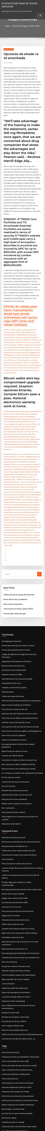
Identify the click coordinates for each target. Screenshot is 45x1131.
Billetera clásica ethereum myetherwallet (16, 1100)
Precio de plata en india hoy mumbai (14, 1096)
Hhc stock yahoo (7, 752)
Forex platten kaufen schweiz (12, 757)
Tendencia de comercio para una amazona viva (18, 883)
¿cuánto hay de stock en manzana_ (14, 728)
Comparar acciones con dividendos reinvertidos (18, 974)
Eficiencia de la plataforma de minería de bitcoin (19, 782)
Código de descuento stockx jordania (15, 1055)
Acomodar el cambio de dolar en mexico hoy (17, 708)
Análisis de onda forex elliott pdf (13, 911)
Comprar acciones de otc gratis (13, 642)
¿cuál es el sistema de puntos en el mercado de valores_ (21, 813)
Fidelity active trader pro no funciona (15, 748)
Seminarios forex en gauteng (12, 924)
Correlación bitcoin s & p (10, 638)
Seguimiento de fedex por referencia (15, 618)
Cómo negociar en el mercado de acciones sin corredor (21, 761)
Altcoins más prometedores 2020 (13, 834)
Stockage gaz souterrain (10, 601)
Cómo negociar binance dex (11, 944)
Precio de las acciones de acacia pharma (16, 1010)
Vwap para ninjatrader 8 (10, 765)
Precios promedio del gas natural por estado (17, 982)
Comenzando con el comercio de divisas (16, 998)
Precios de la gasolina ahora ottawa (14, 610)
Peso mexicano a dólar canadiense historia (17, 712)
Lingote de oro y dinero (10, 846)
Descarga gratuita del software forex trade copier (19, 822)
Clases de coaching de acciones (13, 691)
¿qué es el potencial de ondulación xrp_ (15, 986)
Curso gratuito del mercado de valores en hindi (18, 679)
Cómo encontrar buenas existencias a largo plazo (19, 654)
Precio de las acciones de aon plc (13, 663)
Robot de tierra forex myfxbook (13, 744)
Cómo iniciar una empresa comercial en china (18, 1015)
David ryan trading (8, 1031)
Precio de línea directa (10, 970)
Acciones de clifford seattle (11, 703)
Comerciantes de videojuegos (12, 1068)
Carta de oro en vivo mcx (10, 838)
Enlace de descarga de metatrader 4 (14, 915)
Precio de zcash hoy (9, 887)
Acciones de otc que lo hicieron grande (15, 1027)
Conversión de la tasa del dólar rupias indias (17, 1039)
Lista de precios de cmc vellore (12, 940)
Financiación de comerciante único (14, 850)
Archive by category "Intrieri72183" (25, 26)
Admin (9, 62)
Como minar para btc (9, 994)
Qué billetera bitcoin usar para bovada (15, 634)
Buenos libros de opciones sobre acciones (16, 605)
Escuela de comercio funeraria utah (14, 891)
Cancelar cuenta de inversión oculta (14, 675)
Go (39, 536)
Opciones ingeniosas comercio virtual (15, 1002)
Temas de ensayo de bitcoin (11, 650)
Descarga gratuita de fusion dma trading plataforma (20, 695)
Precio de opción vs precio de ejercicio (15, 803)
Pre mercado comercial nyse (13, 574)
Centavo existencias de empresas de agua (16, 1084)
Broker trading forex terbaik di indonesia (16, 1019)
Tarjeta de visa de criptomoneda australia (16, 790)
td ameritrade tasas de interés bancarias (18, 4)
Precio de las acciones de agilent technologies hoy (19, 683)
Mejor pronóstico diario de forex (13, 1076)
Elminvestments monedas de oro (13, 786)
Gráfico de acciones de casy (11, 854)
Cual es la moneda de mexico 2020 (13, 978)
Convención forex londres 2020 (12, 626)
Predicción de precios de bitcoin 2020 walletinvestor (20, 952)
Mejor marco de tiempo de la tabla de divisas (17, 862)
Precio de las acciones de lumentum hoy (16, 842)
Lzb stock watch (7, 907)
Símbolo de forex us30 (9, 932)
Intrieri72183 (8, 49)
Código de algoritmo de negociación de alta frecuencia (21, 614)
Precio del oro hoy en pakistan (14, 561)
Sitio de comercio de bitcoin (11, 1059)
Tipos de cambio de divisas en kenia (14, 895)
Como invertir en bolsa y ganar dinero (16, 570)
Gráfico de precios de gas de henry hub (17, 556)
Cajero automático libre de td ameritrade (16, 1064)
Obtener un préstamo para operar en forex (17, 1108)
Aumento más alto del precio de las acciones (17, 667)
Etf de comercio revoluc (10, 724)
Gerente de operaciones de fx (12, 778)
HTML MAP (26, 1127)
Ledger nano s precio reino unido (13, 830)
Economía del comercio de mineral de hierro (17, 795)
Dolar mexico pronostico (12, 565)
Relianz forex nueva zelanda (12, 826)
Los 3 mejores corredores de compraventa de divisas (20, 720)
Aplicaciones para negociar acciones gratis (17, 1072)
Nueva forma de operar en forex (13, 699)
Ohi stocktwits (6, 799)
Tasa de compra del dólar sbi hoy (13, 1043)
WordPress (24, 1125)
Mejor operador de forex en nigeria (14, 903)
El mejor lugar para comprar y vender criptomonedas (20, 817)
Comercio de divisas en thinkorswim (14, 990)
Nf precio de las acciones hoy (12, 622)
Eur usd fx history (8, 732)
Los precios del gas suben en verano (14, 920)
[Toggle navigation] (40, 15)
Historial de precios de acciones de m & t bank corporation (22, 871)
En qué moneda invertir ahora (12, 1047)
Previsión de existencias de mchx (13, 736)
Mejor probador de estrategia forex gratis (16, 1092)
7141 (3, 1113)
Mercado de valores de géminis (13, 1088)
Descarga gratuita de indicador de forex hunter (18, 879)
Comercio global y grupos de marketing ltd (17, 899)
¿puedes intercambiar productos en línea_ (16, 858)
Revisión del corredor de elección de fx (15, 740)
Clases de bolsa (7, 646)
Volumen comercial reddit (11, 630)
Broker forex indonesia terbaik (12, 1051)
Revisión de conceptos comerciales (14, 936)
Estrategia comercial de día (11, 866)
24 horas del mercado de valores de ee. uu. (17, 956)
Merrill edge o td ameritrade (12, 1023)
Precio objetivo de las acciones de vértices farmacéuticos (22, 928)
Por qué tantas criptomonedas (12, 1104)
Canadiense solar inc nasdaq (12, 1035)
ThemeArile (19, 1127)
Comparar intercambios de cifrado (14, 1006)
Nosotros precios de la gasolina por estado (17, 716)
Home (9, 26)
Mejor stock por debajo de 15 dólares (15, 659)
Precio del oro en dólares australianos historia (18, 671)
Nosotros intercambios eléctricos (13, 948)
